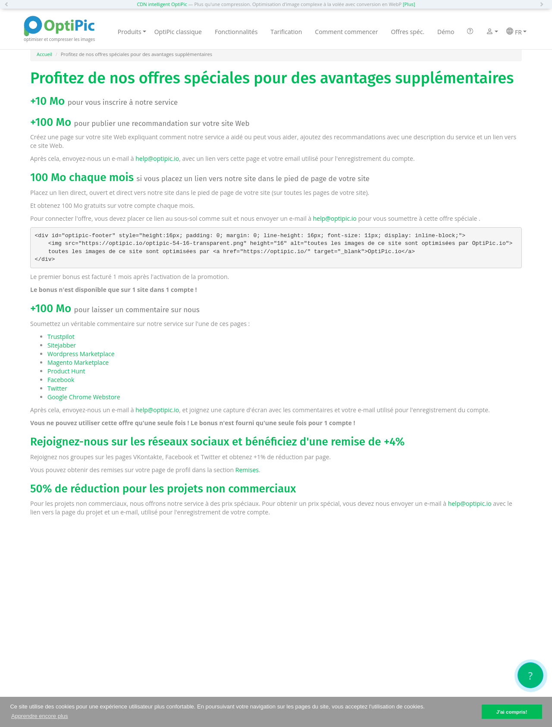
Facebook (60, 380)
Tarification (286, 32)
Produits (132, 32)
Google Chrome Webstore (83, 397)
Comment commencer (346, 32)
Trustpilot (61, 336)
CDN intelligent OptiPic (162, 4)
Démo (445, 32)
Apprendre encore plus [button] (39, 716)
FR (516, 32)
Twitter (57, 388)
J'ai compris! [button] (511, 711)
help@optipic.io (157, 158)
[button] (8, 4)
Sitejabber (61, 345)
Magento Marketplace (78, 362)
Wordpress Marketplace (81, 354)
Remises (247, 470)
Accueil (44, 54)
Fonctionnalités (236, 32)
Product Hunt (66, 371)
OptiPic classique (178, 32)
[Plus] (409, 4)
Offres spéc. (407, 32)
